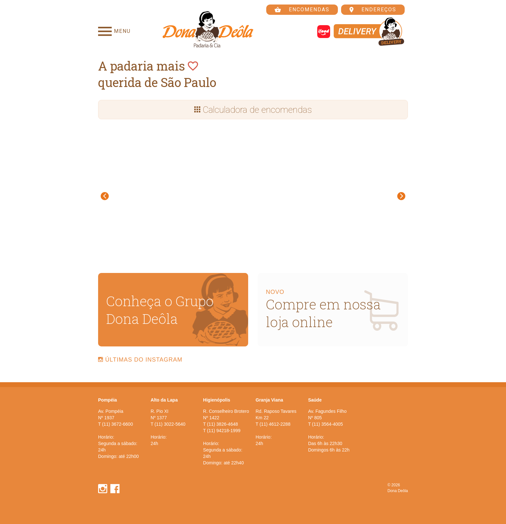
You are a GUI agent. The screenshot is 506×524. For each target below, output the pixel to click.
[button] (111, 196)
